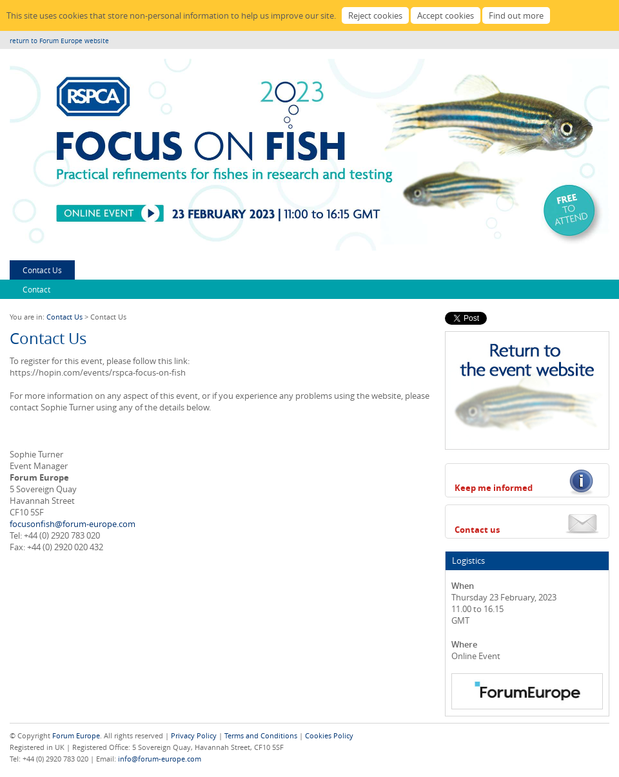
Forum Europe (76, 735)
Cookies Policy (329, 735)
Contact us (477, 529)
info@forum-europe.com (159, 758)
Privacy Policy (194, 735)
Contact (36, 289)
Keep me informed (494, 488)
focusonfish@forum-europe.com (72, 524)
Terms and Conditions (260, 735)
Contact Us (42, 270)
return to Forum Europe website (59, 41)
